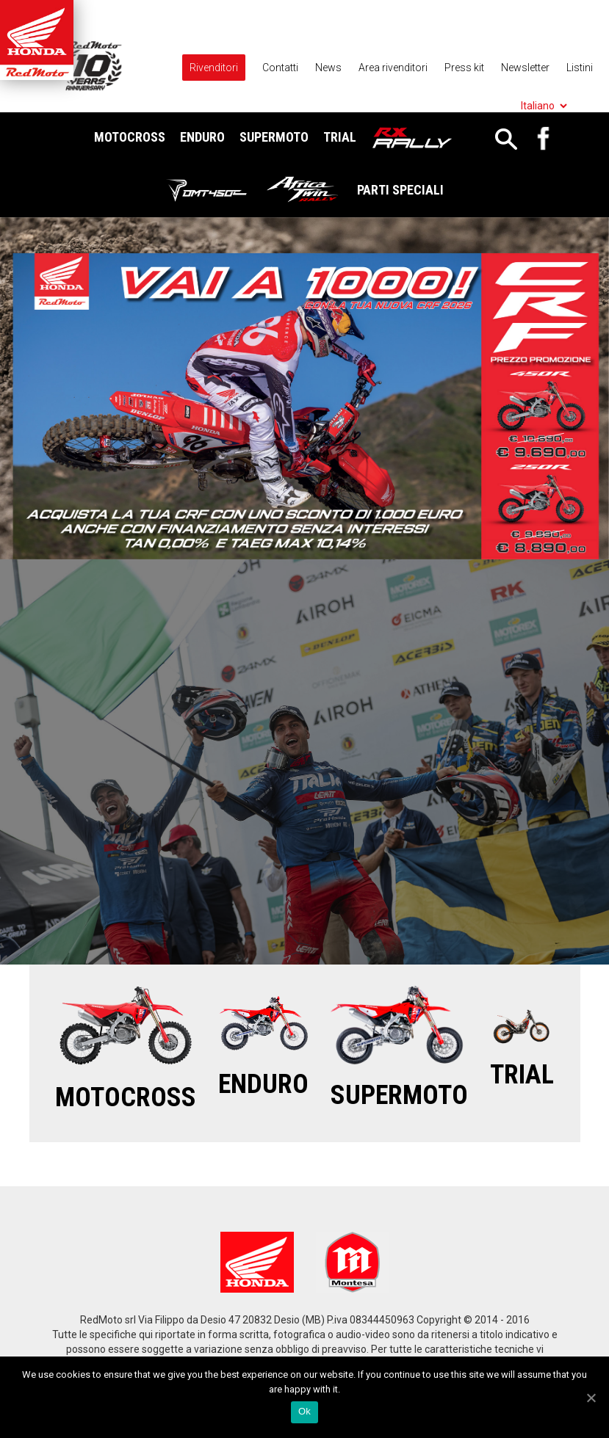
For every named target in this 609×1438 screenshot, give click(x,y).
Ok (304, 1411)
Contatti (280, 67)
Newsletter (525, 67)
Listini (579, 67)
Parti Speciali (400, 189)
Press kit (464, 67)
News (328, 67)
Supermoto (274, 137)
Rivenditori (214, 67)
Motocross (129, 137)
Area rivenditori (393, 67)
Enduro (202, 137)
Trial (339, 137)
